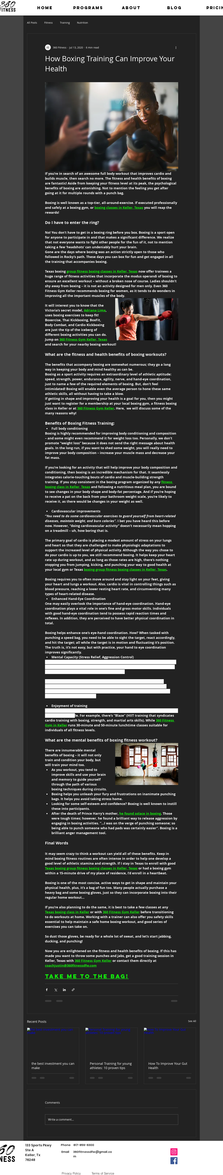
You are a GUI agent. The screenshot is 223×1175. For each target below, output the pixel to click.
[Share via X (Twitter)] (55, 989)
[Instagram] (173, 1151)
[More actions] (176, 47)
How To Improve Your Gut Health (167, 1065)
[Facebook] (173, 1160)
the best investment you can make (52, 1065)
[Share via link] (73, 989)
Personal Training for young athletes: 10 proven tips (111, 1065)
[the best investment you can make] (53, 1042)
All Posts (32, 22)
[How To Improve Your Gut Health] (170, 1042)
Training (65, 22)
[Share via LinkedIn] (64, 989)
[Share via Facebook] (46, 989)
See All (192, 1021)
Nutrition (82, 22)
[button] (88, 7)
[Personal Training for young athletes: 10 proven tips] (111, 1042)
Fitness (48, 22)
